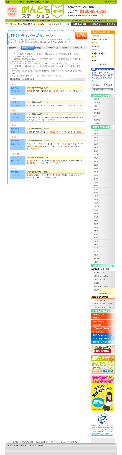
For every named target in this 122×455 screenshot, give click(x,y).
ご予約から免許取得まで (102, 328)
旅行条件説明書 (27, 442)
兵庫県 (96, 203)
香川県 (96, 224)
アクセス (27, 48)
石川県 (96, 182)
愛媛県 (96, 231)
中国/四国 (97, 120)
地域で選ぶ (97, 283)
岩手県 (96, 134)
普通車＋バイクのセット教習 (103, 304)
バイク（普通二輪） (100, 300)
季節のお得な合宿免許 (101, 286)
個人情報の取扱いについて (46, 442)
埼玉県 (96, 161)
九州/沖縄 (97, 123)
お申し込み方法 (98, 321)
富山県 (96, 189)
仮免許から (97, 290)
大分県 (96, 248)
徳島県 (96, 227)
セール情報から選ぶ (100, 279)
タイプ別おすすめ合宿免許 (103, 311)
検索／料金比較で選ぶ (101, 276)
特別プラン (67, 48)
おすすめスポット (54, 48)
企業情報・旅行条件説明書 (103, 342)
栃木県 (96, 154)
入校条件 (96, 318)
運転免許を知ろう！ (100, 335)
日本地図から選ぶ (99, 272)
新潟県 (96, 168)
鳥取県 (96, 217)
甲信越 (96, 109)
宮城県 (96, 137)
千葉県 (96, 165)
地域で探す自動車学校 (101, 96)
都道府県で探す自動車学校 (103, 127)
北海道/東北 (97, 102)
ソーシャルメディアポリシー (68, 442)
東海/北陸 (97, 113)
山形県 (96, 144)
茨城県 (96, 151)
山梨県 (96, 175)
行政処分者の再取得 (100, 293)
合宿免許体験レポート (101, 339)
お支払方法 (97, 325)
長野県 (96, 172)
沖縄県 (96, 262)
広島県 (96, 213)
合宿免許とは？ (98, 314)
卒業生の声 (80, 48)
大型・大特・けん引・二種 (102, 307)
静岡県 (96, 179)
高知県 (96, 234)
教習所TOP (14, 48)
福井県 (96, 186)
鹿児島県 (96, 258)
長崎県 (96, 245)
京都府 (96, 199)
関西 (95, 116)
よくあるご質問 (98, 332)
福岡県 (96, 238)
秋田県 (96, 141)
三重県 (96, 196)
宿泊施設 (40, 48)
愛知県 (96, 193)
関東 (95, 106)
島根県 (96, 220)
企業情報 (16, 442)
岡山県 (96, 210)
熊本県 (96, 251)
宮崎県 (96, 255)
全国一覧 (96, 99)
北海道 (96, 130)
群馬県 (96, 158)
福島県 (96, 147)
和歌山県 (96, 206)
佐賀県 (96, 241)
